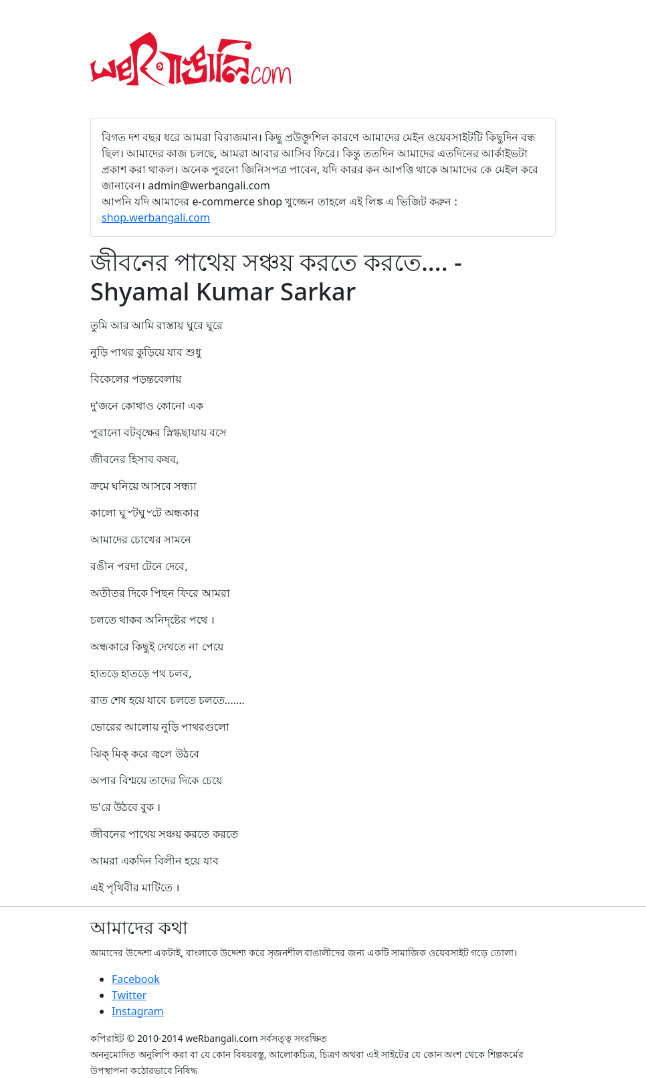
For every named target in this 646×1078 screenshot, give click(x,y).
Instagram (138, 1011)
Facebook (136, 979)
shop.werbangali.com (156, 217)
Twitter (129, 995)
